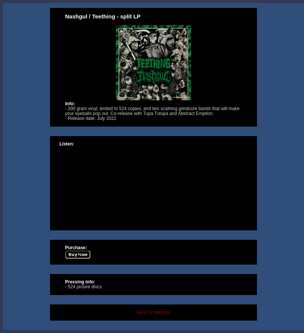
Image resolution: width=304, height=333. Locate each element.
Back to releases (153, 312)
